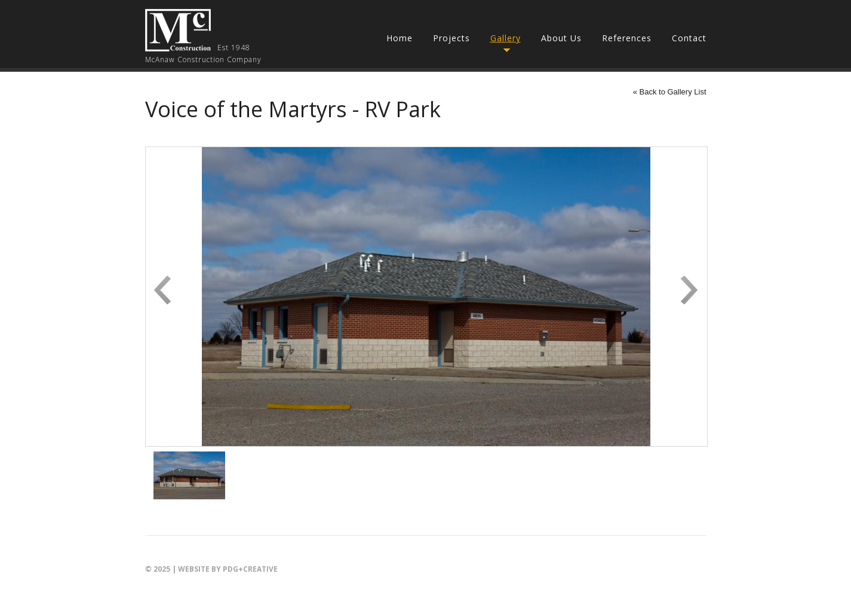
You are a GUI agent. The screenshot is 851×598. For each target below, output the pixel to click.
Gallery (505, 38)
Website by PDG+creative (228, 569)
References (627, 38)
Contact (689, 38)
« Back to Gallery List (669, 91)
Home (399, 38)
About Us (561, 38)
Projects (451, 38)
